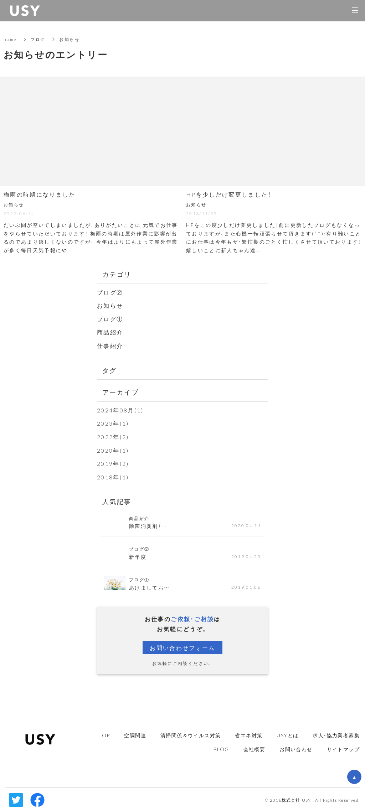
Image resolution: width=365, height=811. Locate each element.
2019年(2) (113, 462)
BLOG (221, 747)
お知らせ (110, 305)
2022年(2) (113, 435)
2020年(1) (113, 449)
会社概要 (254, 747)
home (11, 39)
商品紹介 (110, 331)
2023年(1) (113, 422)
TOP (104, 733)
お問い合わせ (295, 747)
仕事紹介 (110, 344)
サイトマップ (343, 747)
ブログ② (110, 292)
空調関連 (135, 733)
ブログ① (110, 318)
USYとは (287, 733)
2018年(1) (113, 475)
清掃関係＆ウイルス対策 (190, 733)
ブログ (39, 39)
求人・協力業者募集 (336, 733)
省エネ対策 (248, 733)
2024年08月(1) (120, 409)
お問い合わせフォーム (182, 646)
